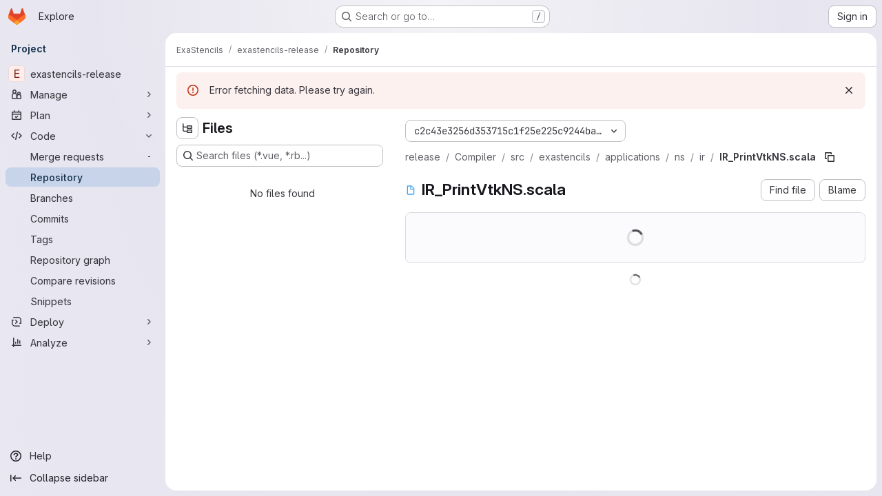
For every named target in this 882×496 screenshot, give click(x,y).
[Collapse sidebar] (83, 478)
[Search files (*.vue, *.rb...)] (279, 156)
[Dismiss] (849, 90)
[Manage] (83, 94)
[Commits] (83, 218)
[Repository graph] (83, 259)
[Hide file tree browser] (187, 128)
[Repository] (83, 177)
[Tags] (83, 239)
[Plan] (83, 115)
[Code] (83, 135)
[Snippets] (83, 301)
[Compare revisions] (83, 280)
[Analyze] (83, 342)
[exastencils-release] (83, 73)
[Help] (83, 456)
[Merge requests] (83, 156)
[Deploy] (83, 321)
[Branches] (83, 197)
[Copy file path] (830, 157)
